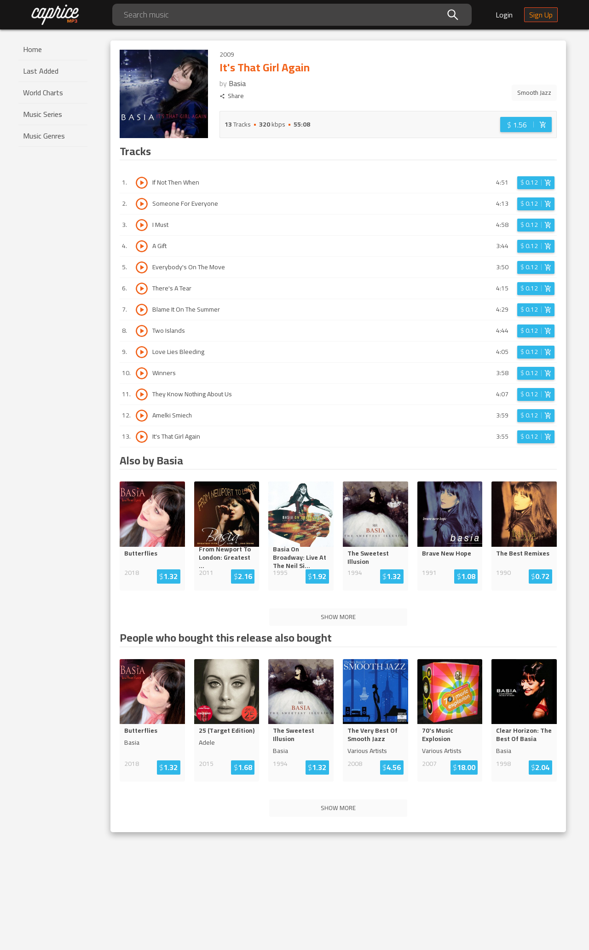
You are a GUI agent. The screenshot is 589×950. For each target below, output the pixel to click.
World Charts (43, 92)
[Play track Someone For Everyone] (142, 203)
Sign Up (541, 15)
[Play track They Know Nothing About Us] (142, 394)
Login (504, 15)
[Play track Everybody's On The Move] (142, 267)
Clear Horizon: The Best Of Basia (524, 734)
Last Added (40, 71)
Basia (237, 83)
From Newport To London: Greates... (226, 557)
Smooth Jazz (534, 92)
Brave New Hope (446, 553)
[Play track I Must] (142, 225)
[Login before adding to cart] (526, 124)
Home (32, 49)
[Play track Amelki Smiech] (142, 415)
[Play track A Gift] (142, 246)
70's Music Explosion (437, 734)
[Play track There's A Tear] (142, 288)
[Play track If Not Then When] (142, 182)
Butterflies (140, 553)
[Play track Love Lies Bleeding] (142, 352)
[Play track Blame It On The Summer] (142, 309)
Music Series (42, 114)
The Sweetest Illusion (368, 557)
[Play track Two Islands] (142, 330)
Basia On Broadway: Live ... (299, 557)
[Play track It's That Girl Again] (142, 436)
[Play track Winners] (142, 373)
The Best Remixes (522, 553)
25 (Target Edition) (226, 730)
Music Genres (44, 136)
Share (231, 96)
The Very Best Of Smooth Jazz (372, 734)
